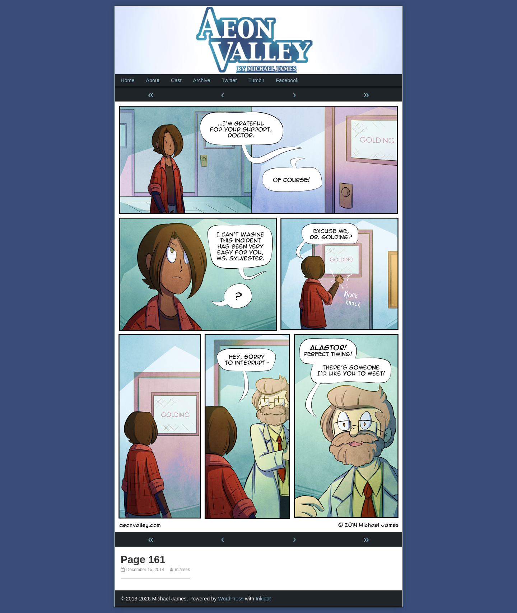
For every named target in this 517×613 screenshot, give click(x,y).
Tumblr (256, 80)
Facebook (287, 80)
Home (127, 80)
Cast (176, 80)
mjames (182, 569)
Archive (201, 80)
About (152, 80)
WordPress (230, 599)
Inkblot (263, 599)
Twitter (229, 80)
